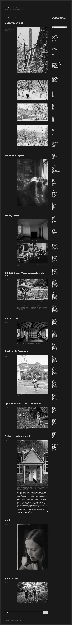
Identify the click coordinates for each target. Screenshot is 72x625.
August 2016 (54, 367)
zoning (53, 233)
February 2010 (54, 451)
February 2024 (54, 269)
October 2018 (54, 338)
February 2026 (54, 243)
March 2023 (54, 281)
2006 (53, 128)
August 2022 (54, 288)
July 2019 (53, 329)
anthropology (54, 145)
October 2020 (54, 312)
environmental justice (56, 171)
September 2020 (55, 313)
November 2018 (54, 337)
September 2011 (55, 431)
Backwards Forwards (16, 351)
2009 (53, 130)
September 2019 (55, 326)
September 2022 (55, 287)
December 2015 (54, 375)
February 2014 (54, 399)
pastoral (53, 198)
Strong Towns (54, 63)
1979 (53, 102)
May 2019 (54, 331)
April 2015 (54, 384)
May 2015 (53, 383)
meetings (53, 186)
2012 (53, 133)
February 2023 (54, 282)
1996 (53, 116)
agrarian (53, 140)
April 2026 (54, 241)
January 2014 (54, 400)
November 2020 (55, 311)
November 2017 (54, 350)
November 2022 (55, 285)
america (53, 143)
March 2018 (54, 346)
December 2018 (54, 336)
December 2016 (54, 362)
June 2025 (54, 251)
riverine (8, 32)
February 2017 (54, 360)
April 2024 (54, 267)
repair (53, 206)
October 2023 (54, 273)
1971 (53, 93)
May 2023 (54, 279)
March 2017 (54, 359)
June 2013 (54, 408)
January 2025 (54, 257)
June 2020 (54, 317)
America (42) (54, 36)
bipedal (53, 41)
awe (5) (53, 39)
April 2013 (54, 410)
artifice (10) (54, 38)
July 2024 (53, 263)
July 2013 (53, 407)
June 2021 (54, 304)
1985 (53, 108)
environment (7, 30)
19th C (53, 120)
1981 (53, 104)
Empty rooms (12, 318)
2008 (53, 129)
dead (53, 164)
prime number (54, 204)
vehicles (53, 228)
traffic (53, 222)
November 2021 (54, 298)
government (54, 183)
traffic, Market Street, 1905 (56, 64)
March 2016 (54, 372)
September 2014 (55, 392)
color (53, 158)
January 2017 (54, 361)
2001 (53, 122)
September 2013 (55, 405)
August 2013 (54, 406)
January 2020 (54, 322)
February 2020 (54, 321)
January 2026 (54, 244)
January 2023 (54, 283)
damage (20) (54, 48)
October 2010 (54, 443)
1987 (53, 110)
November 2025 (55, 246)
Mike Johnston (54, 81)
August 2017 (54, 354)
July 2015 (53, 381)
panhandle (54, 196)
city (53, 157)
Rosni (53, 209)
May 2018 (53, 344)
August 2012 (54, 419)
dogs (11, 29)
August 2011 (54, 432)
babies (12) (54, 40)
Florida (8, 356)
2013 (53, 134)
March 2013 (54, 411)
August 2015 (54, 380)
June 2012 (54, 421)
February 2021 (54, 308)
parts (53, 197)
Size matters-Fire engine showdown (58, 62)
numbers (53, 194)
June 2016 (54, 369)
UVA (53, 227)
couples (53, 159)
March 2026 (54, 242)
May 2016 (54, 370)
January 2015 (54, 387)
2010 (53, 131)
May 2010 (53, 448)
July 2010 (53, 446)
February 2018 (54, 347)
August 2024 (54, 262)
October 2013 (54, 404)
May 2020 (54, 318)
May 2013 (53, 409)
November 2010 (54, 442)
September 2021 (55, 300)
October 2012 (54, 417)
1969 (53, 91)
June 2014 (54, 395)
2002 (53, 123)
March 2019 (54, 333)
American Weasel (55, 56)
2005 (6, 161)
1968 (53, 90)
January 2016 (54, 374)
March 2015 (54, 385)
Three (53, 220)
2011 (53, 132)
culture (53, 47)
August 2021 (54, 301)
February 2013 (54, 412)
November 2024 (55, 259)
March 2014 (54, 398)
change (53, 155)
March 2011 (54, 437)
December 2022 (55, 284)
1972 (53, 94)
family (8, 221)
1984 (53, 107)
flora (53, 179)
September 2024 (55, 261)
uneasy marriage (14, 23)
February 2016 (54, 373)
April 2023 (54, 280)
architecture (54, 146)
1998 (53, 118)
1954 (53, 89)
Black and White (11, 8)
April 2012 (54, 423)
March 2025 (54, 255)
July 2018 (53, 342)
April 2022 (54, 293)
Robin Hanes (54, 61)
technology (54, 218)
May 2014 (53, 396)
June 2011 (53, 434)
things (53, 219)
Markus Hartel (54, 79)
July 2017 (53, 355)
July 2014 (53, 394)
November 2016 (55, 363)
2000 (53, 121)
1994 (53, 115)
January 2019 (54, 335)
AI (52, 141)
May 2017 (53, 357)
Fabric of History (55, 57)
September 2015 (55, 379)
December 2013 (54, 401)
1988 (53, 111)
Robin (8, 520)
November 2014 (54, 389)
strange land (12, 356)
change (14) (54, 42)
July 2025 (53, 250)
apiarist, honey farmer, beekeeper (23, 403)
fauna (53, 174)
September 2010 (55, 444)
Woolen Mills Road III (55, 67)
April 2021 (54, 306)
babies (53, 152)
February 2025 (54, 256)
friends (53, 181)
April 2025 (54, 254)
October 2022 (54, 286)
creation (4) (54, 46)
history (53, 185)
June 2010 (54, 447)
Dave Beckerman (55, 78)
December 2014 (54, 388)
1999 (53, 119)
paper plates (12, 578)
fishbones (54, 178)
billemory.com (54, 76)
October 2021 (54, 299)
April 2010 (54, 449)
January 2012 (54, 426)
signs (53, 210)
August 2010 (54, 445)
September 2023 (55, 274)
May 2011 (53, 435)
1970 (53, 92)
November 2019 (55, 324)
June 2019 (54, 330)
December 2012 (54, 414)
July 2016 (53, 368)
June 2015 (54, 382)
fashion (53, 173)
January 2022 (54, 296)
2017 (53, 135)
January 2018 (54, 348)
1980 (6, 221)
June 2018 (54, 343)
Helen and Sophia (14, 155)
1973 (53, 95)
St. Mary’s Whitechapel (17, 436)
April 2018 (54, 345)
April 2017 (54, 358)
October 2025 (54, 247)
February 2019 (54, 334)
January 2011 (54, 439)
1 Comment (7, 443)
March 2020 (54, 320)
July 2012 (53, 420)
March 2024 (54, 268)
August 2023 (54, 275)
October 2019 (54, 325)
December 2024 (55, 258)
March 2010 (54, 450)
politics (53, 203)
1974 (53, 96)
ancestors (54, 144)
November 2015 (54, 376)
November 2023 (55, 272)
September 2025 (55, 248)
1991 (53, 114)
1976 (53, 98)
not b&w (53, 193)
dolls (53, 168)
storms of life (11, 221)
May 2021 (53, 305)
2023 (53, 139)
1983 (53, 106)
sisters (12, 161)
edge (13, 29)
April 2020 (54, 319)
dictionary (54, 166)
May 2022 (54, 292)
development (7, 29)
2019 (53, 136)
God (5, 441)
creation (53, 160)
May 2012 (53, 422)
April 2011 (54, 436)
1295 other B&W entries (56, 75)
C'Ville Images (54, 77)
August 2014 (54, 393)
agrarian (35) (54, 35)
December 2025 (55, 245)
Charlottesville (7, 28)
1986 (53, 109)
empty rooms (12, 215)
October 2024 (54, 260)
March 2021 (54, 307)
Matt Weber (54, 80)
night (53, 191)
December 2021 (54, 297)
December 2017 (54, 349)
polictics (53, 202)
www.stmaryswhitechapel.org (23, 511)
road (53, 208)
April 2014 (54, 397)
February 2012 (54, 425)
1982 (53, 105)
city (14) (53, 43)
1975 (53, 97)
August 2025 (54, 249)
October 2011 (54, 430)
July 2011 (53, 433)
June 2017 (54, 356)
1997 (53, 117)
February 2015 (54, 386)
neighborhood (7, 31)
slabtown (8, 441)
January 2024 (54, 270)
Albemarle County (55, 142)
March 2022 (54, 294)
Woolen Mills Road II (55, 66)
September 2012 (55, 418)
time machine (54, 221)
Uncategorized (54, 224)
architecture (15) (55, 37)
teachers (53, 217)
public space (54, 205)
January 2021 (54, 309)
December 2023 (54, 271)
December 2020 (55, 310)
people (10, 525)
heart (10, 161)
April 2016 (54, 371)
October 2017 (54, 351)
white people (54, 232)
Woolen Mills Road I (55, 65)
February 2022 (54, 295)
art (52, 147)
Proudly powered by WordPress (16, 620)
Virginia (53, 229)
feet (53, 177)
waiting (53, 230)
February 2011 (54, 438)
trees (53, 223)
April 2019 (54, 332)
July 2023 (53, 276)
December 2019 (54, 323)
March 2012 (54, 424)
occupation (54, 195)
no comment (54, 192)
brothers (53, 154)
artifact (53, 148)
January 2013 (54, 413)
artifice (53, 149)
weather (11, 32)
